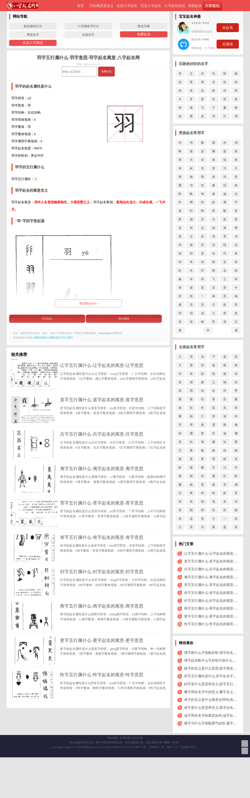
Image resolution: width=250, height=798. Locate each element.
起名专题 (137, 778)
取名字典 (144, 26)
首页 (80, 6)
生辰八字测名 (33, 43)
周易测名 (212, 6)
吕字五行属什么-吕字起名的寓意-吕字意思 (101, 446)
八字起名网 (82, 787)
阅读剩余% (90, 303)
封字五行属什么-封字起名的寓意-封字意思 (101, 608)
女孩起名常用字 (191, 347)
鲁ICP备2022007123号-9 (121, 787)
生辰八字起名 (127, 6)
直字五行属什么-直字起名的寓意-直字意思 (101, 406)
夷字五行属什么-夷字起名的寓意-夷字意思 (101, 487)
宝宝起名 (47, 318)
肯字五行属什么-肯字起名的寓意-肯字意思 (101, 568)
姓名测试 (124, 318)
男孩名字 (33, 34)
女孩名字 (88, 34)
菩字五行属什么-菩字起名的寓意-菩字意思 (101, 527)
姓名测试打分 (33, 26)
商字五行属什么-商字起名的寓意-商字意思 (101, 649)
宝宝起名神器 (190, 16)
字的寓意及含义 (101, 6)
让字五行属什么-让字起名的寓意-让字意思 (101, 365)
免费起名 (144, 34)
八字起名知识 (174, 6)
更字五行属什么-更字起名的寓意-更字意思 (101, 690)
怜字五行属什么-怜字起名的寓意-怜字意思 (101, 730)
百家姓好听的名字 (193, 64)
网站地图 (112, 778)
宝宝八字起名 (151, 6)
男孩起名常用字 (191, 133)
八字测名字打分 (88, 26)
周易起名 (195, 6)
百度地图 (125, 778)
